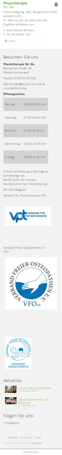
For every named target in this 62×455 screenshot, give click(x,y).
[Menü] (56, 5)
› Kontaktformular (15, 88)
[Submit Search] (5, 41)
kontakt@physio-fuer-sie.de (27, 84)
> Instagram (11, 423)
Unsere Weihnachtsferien (35, 388)
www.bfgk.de (36, 443)
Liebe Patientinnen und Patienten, (33, 401)
